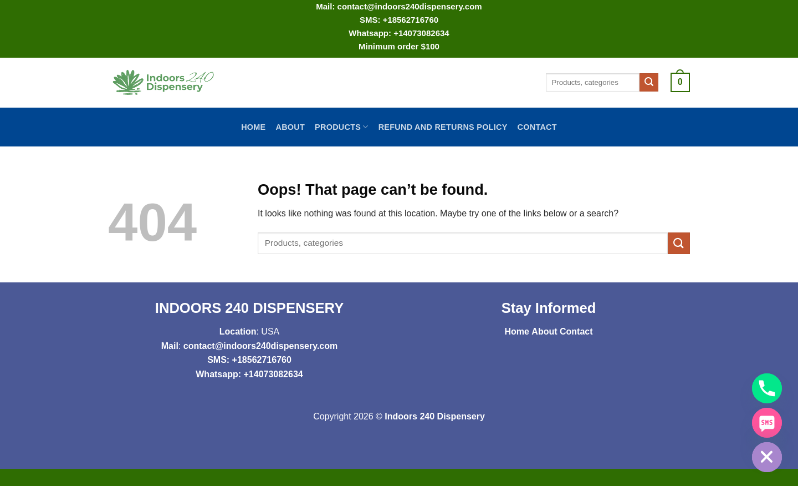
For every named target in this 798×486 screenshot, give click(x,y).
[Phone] (767, 388)
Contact (537, 127)
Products (342, 127)
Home (253, 127)
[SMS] (767, 423)
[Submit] (649, 82)
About (290, 127)
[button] (680, 82)
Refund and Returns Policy (443, 127)
